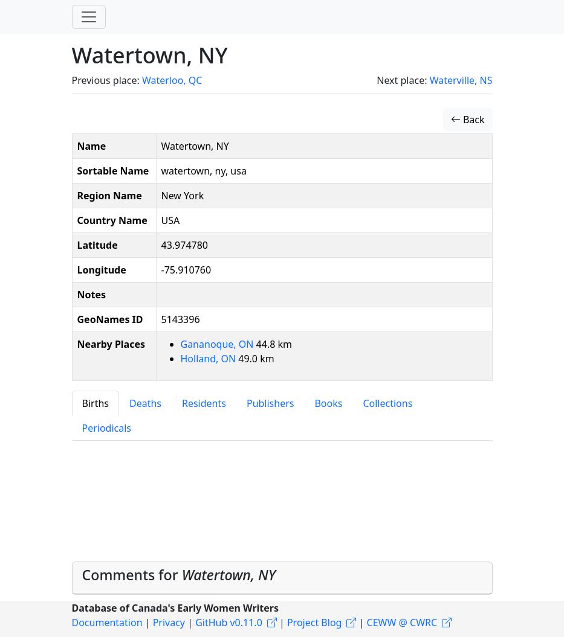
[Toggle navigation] (89, 17)
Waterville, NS (461, 80)
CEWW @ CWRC (402, 622)
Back (468, 119)
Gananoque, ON (218, 344)
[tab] (282, 578)
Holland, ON (210, 358)
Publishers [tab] (270, 403)
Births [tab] (95, 403)
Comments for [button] (179, 574)
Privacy (169, 622)
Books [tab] (328, 403)
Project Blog (314, 622)
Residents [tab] (204, 403)
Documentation (107, 622)
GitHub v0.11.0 (228, 622)
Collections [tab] (387, 403)
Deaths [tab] (145, 403)
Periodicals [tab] (107, 428)
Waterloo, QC (172, 80)
